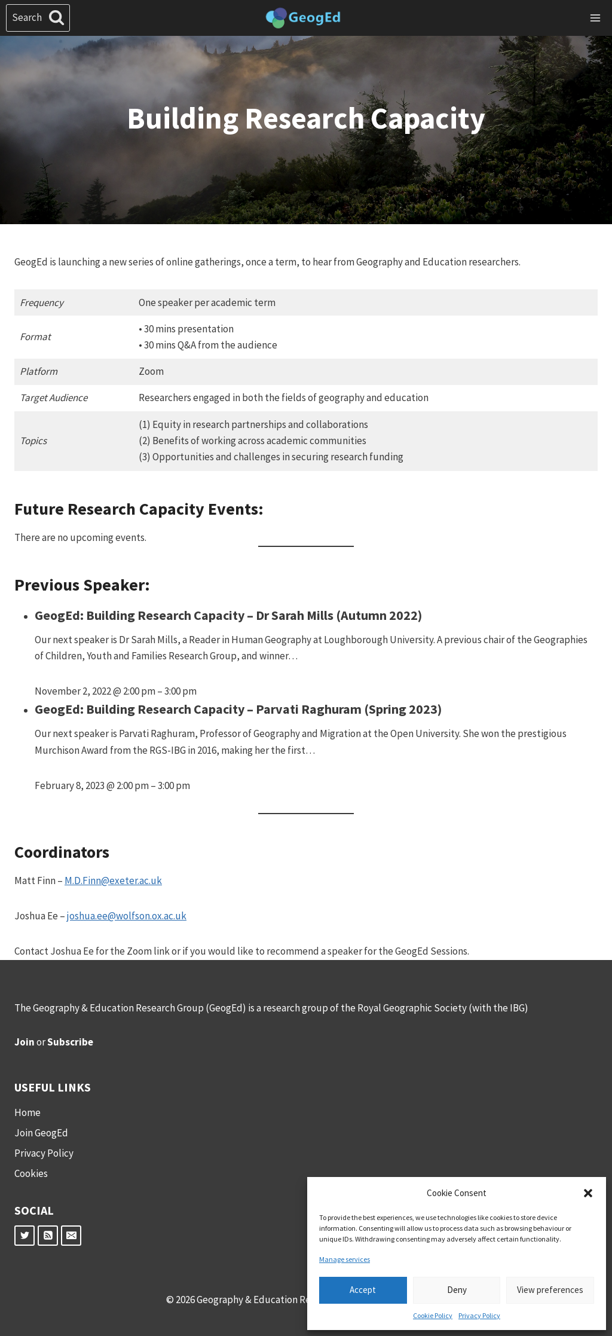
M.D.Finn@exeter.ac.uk (113, 880)
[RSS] (48, 1235)
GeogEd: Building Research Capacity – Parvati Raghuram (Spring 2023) (238, 709)
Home (27, 1112)
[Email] (71, 1235)
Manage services (344, 1259)
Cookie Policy (432, 1315)
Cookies (31, 1173)
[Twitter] (24, 1235)
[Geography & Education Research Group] (303, 18)
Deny (457, 1289)
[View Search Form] (38, 18)
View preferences (550, 1289)
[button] (588, 1193)
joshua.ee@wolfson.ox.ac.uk (126, 915)
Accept (363, 1289)
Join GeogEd (41, 1132)
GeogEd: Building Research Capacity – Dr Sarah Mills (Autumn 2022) (228, 615)
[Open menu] (595, 17)
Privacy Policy (479, 1315)
